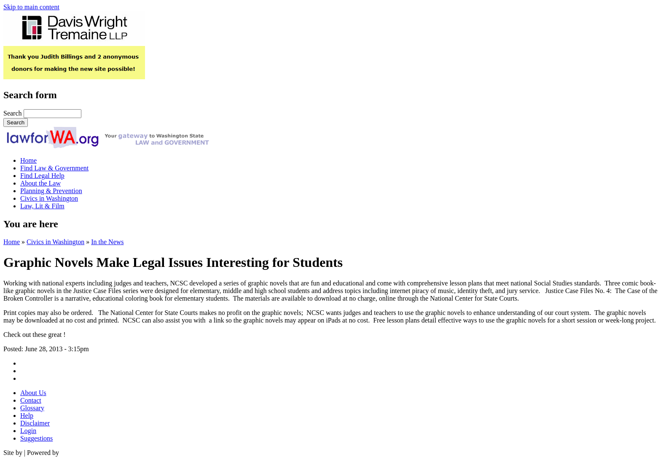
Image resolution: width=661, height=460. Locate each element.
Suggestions (36, 438)
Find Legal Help (42, 175)
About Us (33, 392)
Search (12, 113)
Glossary (32, 408)
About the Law (40, 183)
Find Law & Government (54, 168)
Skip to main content (31, 7)
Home (28, 160)
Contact (30, 400)
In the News (107, 241)
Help (26, 415)
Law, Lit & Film (42, 206)
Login (28, 430)
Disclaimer (35, 423)
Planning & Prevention (51, 190)
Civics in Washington (49, 198)
